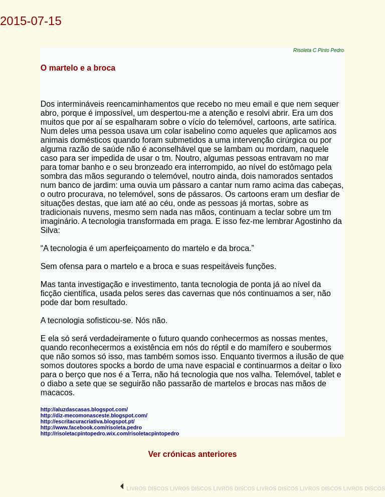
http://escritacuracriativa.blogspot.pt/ (88, 421)
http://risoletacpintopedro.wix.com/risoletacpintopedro (110, 433)
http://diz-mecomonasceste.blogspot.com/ (94, 415)
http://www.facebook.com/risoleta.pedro (91, 427)
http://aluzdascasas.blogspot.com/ (84, 409)
